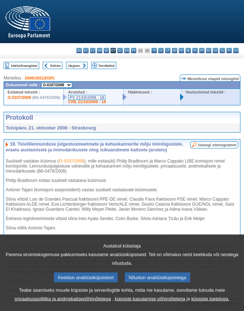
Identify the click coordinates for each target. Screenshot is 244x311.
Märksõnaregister (24, 66)
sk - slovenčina (215, 50)
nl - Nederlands (188, 50)
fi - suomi (229, 50)
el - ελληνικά (120, 50)
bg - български (79, 50)
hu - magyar (174, 50)
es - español (86, 50)
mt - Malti (181, 50)
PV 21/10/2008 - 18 (87, 97)
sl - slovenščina (222, 50)
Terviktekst (106, 66)
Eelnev (55, 66)
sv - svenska (236, 50)
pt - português (202, 50)
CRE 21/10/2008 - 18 (87, 102)
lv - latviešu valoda (161, 50)
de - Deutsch (106, 50)
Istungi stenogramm (217, 145)
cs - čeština (92, 50)
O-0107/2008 (19, 97)
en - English (127, 50)
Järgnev (74, 66)
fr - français (133, 50)
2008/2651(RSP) (40, 78)
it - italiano (154, 50)
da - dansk (99, 50)
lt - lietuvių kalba (167, 50)
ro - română (208, 50)
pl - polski (195, 50)
